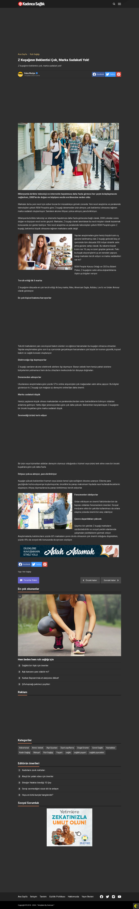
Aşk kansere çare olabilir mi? (35, 671)
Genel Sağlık (97, 748)
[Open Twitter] (107, 896)
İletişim (33, 896)
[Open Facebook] (101, 896)
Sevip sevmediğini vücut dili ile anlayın (40, 788)
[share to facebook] (98, 74)
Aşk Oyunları (52, 748)
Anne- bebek (37, 748)
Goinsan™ (50, 905)
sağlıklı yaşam (80, 752)
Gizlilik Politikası (57, 896)
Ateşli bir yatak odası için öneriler (37, 776)
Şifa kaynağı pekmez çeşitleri (36, 684)
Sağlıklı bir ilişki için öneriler (35, 665)
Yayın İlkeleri (88, 896)
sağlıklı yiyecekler (96, 752)
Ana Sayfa (22, 896)
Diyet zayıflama (67, 748)
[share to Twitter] (110, 74)
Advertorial (24, 748)
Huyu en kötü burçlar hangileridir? (37, 795)
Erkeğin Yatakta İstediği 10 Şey (36, 782)
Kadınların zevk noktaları (33, 770)
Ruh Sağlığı (27, 572)
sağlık (68, 752)
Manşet (37, 752)
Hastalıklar (110, 748)
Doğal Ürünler (83, 748)
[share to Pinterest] (118, 74)
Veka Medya (31, 73)
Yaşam (59, 752)
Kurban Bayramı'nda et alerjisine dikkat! (40, 678)
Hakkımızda (73, 896)
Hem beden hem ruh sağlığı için (36, 659)
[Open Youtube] (119, 896)
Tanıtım (43, 896)
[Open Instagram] (113, 896)
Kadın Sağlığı (24, 752)
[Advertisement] (69, 31)
